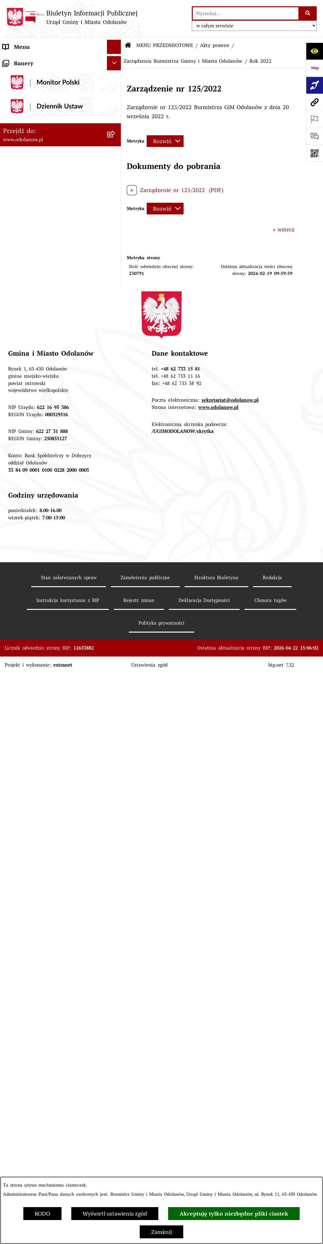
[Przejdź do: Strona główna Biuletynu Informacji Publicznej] (128, 45)
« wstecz (284, 229)
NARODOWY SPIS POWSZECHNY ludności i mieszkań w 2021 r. (46, 1070)
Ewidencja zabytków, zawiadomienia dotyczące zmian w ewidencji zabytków (53, 982)
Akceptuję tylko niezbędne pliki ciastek (233, 1213)
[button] (115, 61)
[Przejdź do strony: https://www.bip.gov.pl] (314, 68)
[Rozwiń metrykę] (165, 141)
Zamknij (161, 1231)
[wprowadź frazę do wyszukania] (245, 13)
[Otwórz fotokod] (314, 153)
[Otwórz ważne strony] (314, 119)
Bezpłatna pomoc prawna (35, 1014)
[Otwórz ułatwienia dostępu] (314, 51)
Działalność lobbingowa (33, 75)
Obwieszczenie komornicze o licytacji (51, 1000)
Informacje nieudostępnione (39, 918)
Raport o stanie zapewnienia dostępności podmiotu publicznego (47, 936)
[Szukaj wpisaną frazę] (308, 13)
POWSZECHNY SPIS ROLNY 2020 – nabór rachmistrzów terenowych (49, 1047)
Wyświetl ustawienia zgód (115, 1213)
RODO (42, 1213)
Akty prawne (214, 45)
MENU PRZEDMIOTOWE (34, 89)
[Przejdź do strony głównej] (72, 17)
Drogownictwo (21, 1028)
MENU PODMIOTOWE (31, 61)
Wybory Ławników (26, 1088)
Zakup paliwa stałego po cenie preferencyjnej (42, 959)
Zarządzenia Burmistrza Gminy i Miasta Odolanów (183, 61)
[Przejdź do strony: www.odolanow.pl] (314, 102)
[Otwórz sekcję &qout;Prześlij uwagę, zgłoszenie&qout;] (314, 136)
